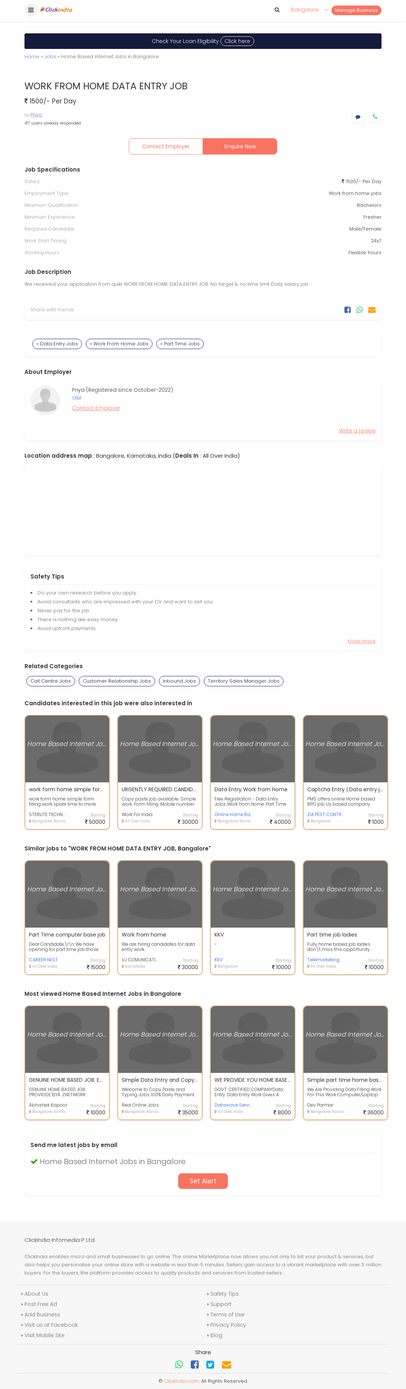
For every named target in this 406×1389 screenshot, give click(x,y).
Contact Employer (166, 146)
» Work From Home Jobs (119, 343)
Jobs (50, 56)
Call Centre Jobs (50, 680)
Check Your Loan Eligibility (203, 41)
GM (76, 398)
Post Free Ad (40, 1304)
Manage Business (356, 10)
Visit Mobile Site (44, 1335)
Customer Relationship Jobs (117, 680)
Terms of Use (227, 1314)
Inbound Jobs (179, 680)
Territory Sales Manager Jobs (243, 680)
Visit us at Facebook (51, 1325)
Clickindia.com (181, 1381)
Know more (362, 640)
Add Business (42, 1314)
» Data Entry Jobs (57, 343)
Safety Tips (224, 1293)
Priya (36, 114)
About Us (36, 1293)
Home (31, 56)
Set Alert (203, 1181)
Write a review (357, 430)
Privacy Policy (228, 1325)
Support (221, 1304)
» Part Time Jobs (180, 343)
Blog (216, 1335)
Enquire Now (240, 146)
